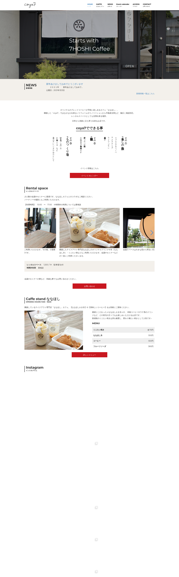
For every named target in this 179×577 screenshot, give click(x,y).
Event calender (122, 5)
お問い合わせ (89, 286)
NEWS (110, 5)
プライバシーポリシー (41, 569)
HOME (90, 5)
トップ (27, 569)
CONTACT (147, 5)
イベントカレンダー (89, 176)
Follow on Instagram (90, 443)
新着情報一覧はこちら (145, 94)
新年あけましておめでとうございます (64, 84)
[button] (27, 232)
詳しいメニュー (89, 355)
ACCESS (136, 5)
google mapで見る (89, 523)
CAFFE (100, 5)
